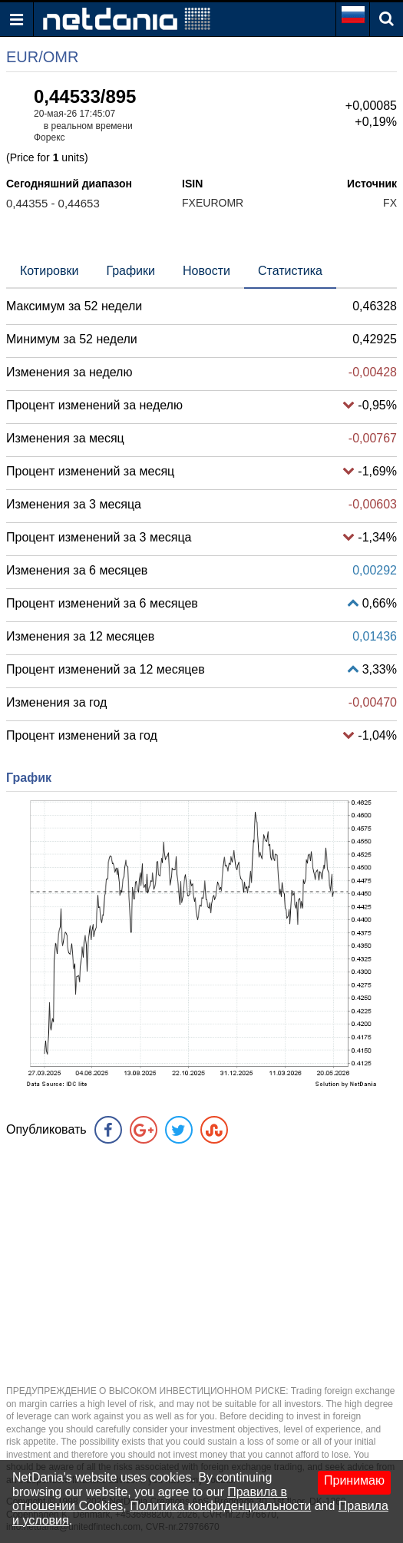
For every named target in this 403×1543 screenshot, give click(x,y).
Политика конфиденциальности (220, 1505)
